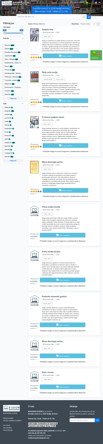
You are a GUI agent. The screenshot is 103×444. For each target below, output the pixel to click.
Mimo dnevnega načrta (52, 162)
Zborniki (9, 94)
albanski (9, 107)
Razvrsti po (75, 24)
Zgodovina (10, 56)
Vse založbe (7, 428)
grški (7, 139)
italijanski (10, 143)
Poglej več (13, 98)
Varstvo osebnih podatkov (12, 421)
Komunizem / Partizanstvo (13, 87)
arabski (8, 114)
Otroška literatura (13, 52)
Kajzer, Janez (47, 36)
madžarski (9, 153)
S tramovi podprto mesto (53, 117)
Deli (58, 32)
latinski (8, 150)
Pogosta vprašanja (77, 3)
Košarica (91, 3)
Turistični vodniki (12, 80)
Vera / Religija (11, 59)
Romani (9, 45)
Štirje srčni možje (49, 72)
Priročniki (10, 70)
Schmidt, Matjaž (48, 79)
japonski (9, 146)
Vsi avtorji (6, 425)
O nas (60, 3)
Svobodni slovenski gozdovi (54, 296)
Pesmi (9, 66)
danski (8, 125)
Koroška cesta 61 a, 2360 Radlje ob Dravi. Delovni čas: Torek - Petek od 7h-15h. (51, 10)
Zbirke (9, 49)
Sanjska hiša (47, 29)
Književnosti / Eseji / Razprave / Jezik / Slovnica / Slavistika (13, 63)
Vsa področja (8, 430)
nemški (9, 157)
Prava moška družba (51, 207)
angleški (9, 111)
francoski (9, 136)
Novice (66, 3)
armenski (9, 118)
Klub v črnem (48, 372)
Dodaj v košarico (65, 55)
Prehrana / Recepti (13, 77)
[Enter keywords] (82, 420)
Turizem (9, 91)
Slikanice (10, 84)
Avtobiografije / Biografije (13, 73)
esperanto (9, 129)
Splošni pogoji (8, 418)
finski (8, 132)
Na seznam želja (49, 32)
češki (8, 122)
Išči (97, 420)
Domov (54, 3)
